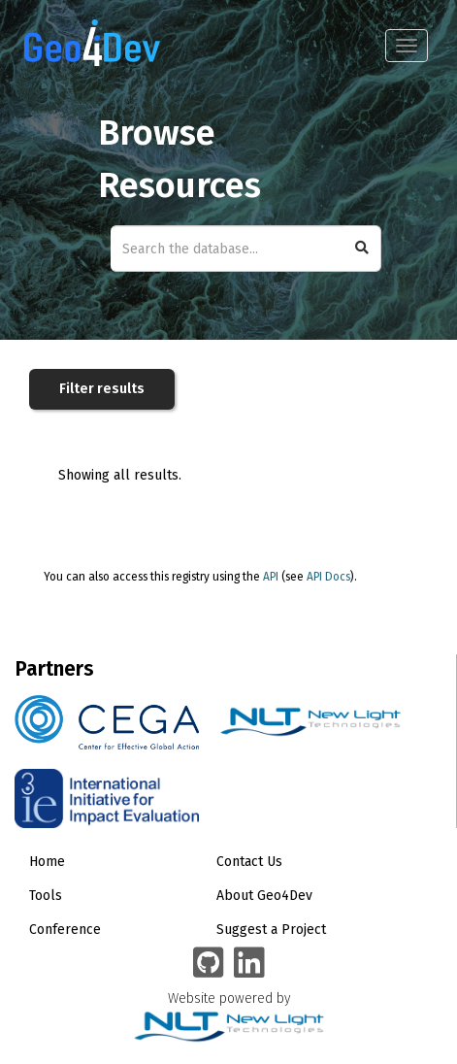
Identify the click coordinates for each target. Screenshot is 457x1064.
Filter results (102, 389)
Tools (45, 895)
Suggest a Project (271, 929)
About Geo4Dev (264, 895)
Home (47, 861)
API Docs (328, 576)
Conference (65, 929)
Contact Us (249, 861)
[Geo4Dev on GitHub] (208, 964)
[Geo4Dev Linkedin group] (249, 964)
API (270, 576)
